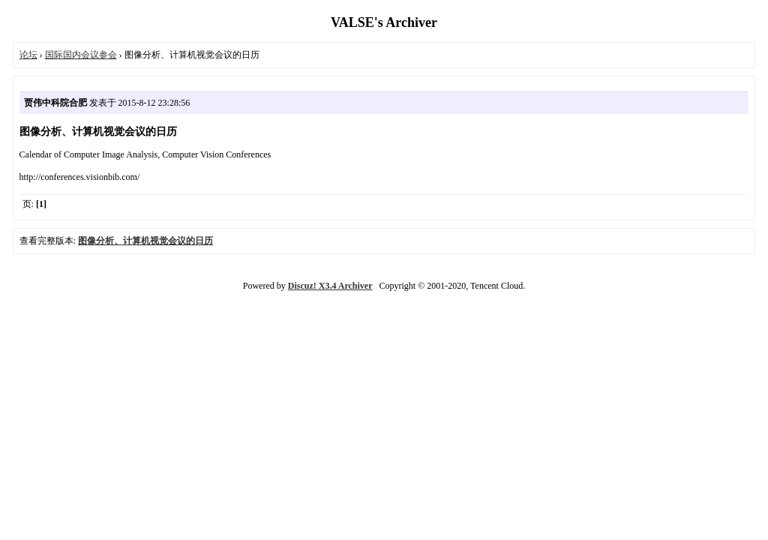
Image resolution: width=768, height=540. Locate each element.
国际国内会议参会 (81, 55)
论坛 (29, 55)
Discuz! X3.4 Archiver (330, 285)
